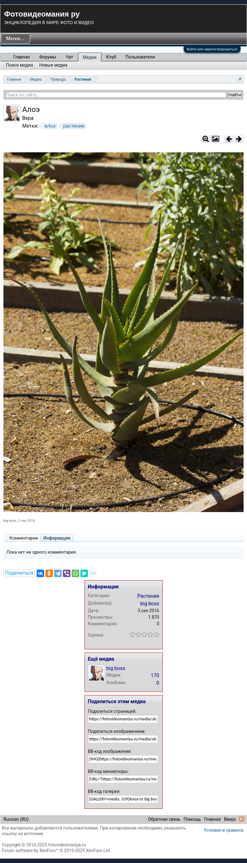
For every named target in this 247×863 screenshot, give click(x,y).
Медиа (90, 57)
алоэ (49, 126)
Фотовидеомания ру (42, 14)
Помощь (192, 819)
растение (73, 126)
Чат (69, 56)
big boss (10, 521)
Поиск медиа (19, 65)
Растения (148, 596)
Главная (21, 56)
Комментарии (23, 538)
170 (155, 675)
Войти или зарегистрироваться (212, 49)
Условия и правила (223, 830)
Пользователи (140, 56)
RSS (241, 819)
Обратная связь (164, 819)
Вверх (230, 819)
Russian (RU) (15, 819)
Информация (56, 538)
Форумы (47, 56)
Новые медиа (53, 65)
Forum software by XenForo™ (56, 850)
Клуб (111, 56)
